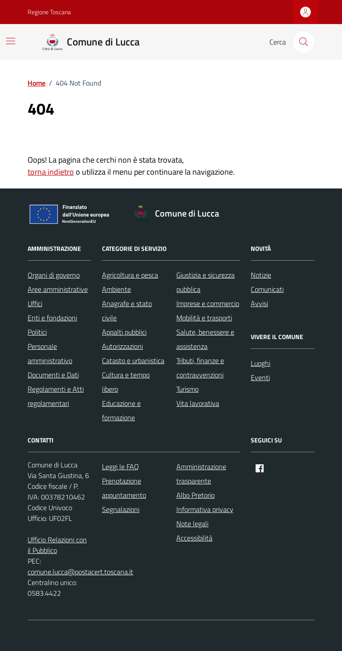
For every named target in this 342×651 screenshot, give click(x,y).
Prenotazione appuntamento (124, 487)
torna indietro (51, 172)
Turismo (187, 389)
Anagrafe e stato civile (127, 310)
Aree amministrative (58, 289)
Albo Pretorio (195, 495)
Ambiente (116, 289)
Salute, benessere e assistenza (205, 339)
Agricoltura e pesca (130, 275)
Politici (37, 332)
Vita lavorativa (197, 403)
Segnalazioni (120, 509)
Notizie (261, 275)
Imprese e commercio (207, 303)
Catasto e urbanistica (133, 360)
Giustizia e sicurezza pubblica (205, 282)
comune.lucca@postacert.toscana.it (80, 571)
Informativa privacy (204, 509)
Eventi (260, 377)
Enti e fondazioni (52, 317)
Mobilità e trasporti (204, 317)
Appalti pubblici (124, 332)
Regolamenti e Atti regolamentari (56, 396)
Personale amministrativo (50, 353)
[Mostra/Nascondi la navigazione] (10, 41)
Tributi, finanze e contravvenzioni (200, 367)
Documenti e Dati (53, 374)
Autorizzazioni (122, 346)
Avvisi (259, 303)
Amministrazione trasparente (201, 473)
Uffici (35, 303)
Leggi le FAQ (120, 466)
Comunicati (267, 289)
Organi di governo (54, 275)
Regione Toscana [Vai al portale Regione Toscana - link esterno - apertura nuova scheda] (49, 11)
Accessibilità (194, 537)
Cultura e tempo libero (126, 381)
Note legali (192, 523)
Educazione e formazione (121, 410)
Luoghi (260, 363)
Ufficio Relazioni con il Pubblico (57, 545)
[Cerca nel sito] (303, 42)
